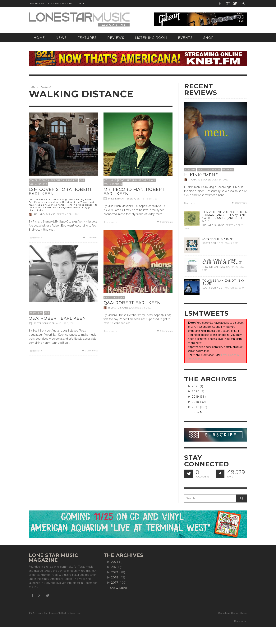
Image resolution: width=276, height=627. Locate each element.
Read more (36, 238)
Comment (90, 237)
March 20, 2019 (234, 287)
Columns (110, 180)
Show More (199, 412)
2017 (195, 407)
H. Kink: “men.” (201, 174)
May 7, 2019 (231, 243)
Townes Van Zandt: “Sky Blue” (223, 282)
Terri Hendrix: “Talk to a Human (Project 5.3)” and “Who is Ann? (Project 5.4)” (224, 216)
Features (57, 180)
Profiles (72, 180)
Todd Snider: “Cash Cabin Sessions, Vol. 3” (222, 261)
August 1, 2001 (65, 323)
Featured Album (208, 169)
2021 (195, 386)
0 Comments (164, 222)
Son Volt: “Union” (217, 239)
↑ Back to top (239, 621)
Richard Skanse (44, 214)
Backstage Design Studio (232, 613)
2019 (195, 396)
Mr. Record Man (144, 180)
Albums (190, 169)
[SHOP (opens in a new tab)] (208, 37)
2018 (195, 402)
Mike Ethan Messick (121, 198)
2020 (196, 391)
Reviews (228, 169)
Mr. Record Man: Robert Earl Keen (134, 191)
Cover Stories (39, 180)
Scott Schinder (44, 323)
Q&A (82, 180)
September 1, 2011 (68, 214)
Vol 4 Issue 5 (38, 184)
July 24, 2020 (220, 179)
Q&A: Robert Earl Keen (132, 302)
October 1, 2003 (141, 307)
